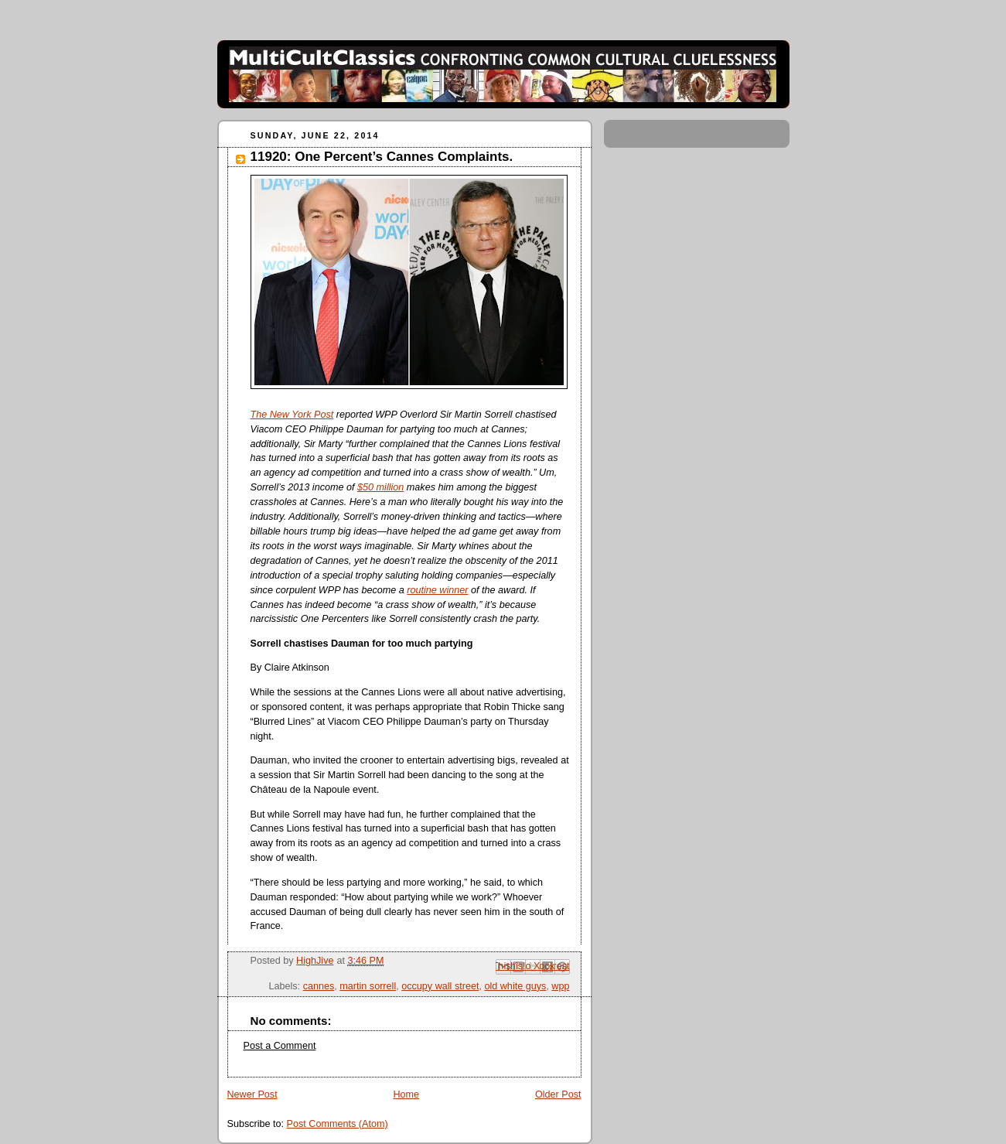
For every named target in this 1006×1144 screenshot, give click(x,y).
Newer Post (252, 1094)
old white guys (515, 986)
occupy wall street (440, 986)
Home (406, 1094)
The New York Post (292, 414)
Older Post (558, 1094)
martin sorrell (367, 986)
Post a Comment (280, 1045)
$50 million (380, 487)
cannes (319, 986)
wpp (560, 986)
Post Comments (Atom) (337, 1123)
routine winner (437, 590)
